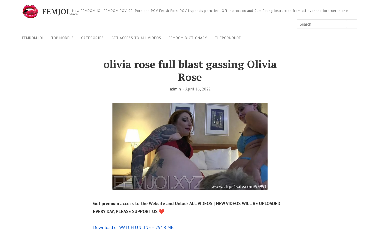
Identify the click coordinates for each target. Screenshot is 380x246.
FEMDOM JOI (33, 38)
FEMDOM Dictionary (188, 38)
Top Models (62, 38)
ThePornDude (228, 38)
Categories (92, 38)
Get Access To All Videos (136, 38)
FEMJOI (55, 11)
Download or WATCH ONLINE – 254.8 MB (133, 227)
